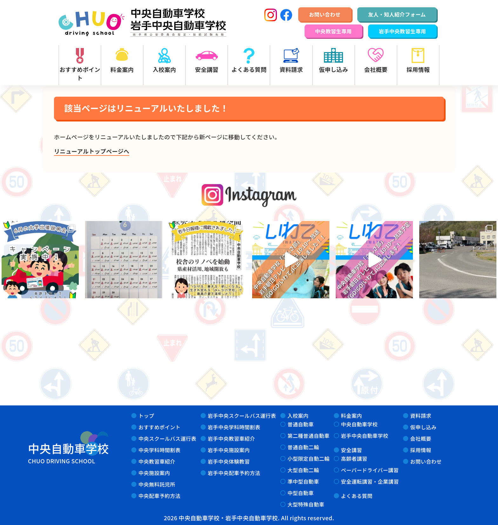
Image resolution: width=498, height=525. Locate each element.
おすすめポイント (159, 427)
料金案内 (351, 415)
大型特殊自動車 (305, 504)
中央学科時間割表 (159, 450)
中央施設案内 (154, 473)
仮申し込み (423, 427)
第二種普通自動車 (308, 435)
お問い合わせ (324, 14)
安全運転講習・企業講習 (370, 481)
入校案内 (297, 415)
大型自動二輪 (303, 470)
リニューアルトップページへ (91, 151)
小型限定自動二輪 (308, 458)
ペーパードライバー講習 (370, 470)
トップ (146, 415)
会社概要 (420, 438)
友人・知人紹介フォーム (397, 14)
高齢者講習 (354, 458)
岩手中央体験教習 (229, 461)
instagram (249, 195)
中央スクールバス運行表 (167, 438)
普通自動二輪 (303, 447)
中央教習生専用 (333, 31)
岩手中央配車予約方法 (234, 473)
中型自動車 (300, 493)
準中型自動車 (303, 481)
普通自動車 (300, 424)
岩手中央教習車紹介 (231, 438)
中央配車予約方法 (159, 496)
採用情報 (420, 450)
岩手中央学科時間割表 (234, 427)
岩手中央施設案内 (229, 450)
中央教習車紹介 (156, 461)
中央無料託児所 (156, 484)
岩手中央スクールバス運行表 (242, 415)
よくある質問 (357, 496)
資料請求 (420, 415)
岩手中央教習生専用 (402, 31)
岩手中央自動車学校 (364, 435)
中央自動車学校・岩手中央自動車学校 (142, 22)
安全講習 (351, 450)
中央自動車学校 (359, 424)
